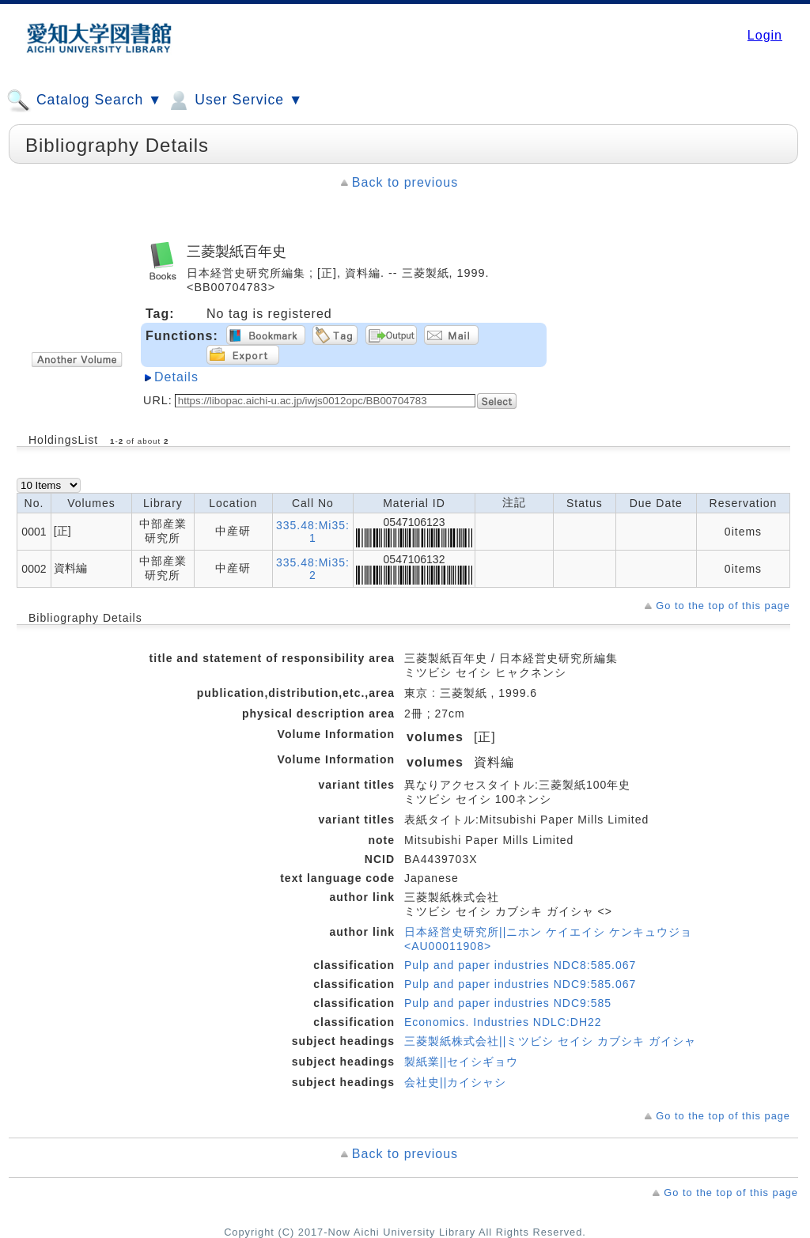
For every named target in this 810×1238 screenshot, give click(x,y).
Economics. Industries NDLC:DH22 (503, 1022)
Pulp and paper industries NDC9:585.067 (520, 984)
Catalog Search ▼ (84, 100)
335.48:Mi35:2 (313, 568)
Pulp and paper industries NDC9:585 (507, 1003)
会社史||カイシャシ (455, 1082)
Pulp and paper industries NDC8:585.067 (520, 965)
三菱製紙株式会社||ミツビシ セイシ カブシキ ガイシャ (550, 1041)
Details (176, 377)
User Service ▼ (234, 100)
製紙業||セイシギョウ (461, 1061)
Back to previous (405, 182)
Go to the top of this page (723, 605)
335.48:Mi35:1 (313, 531)
